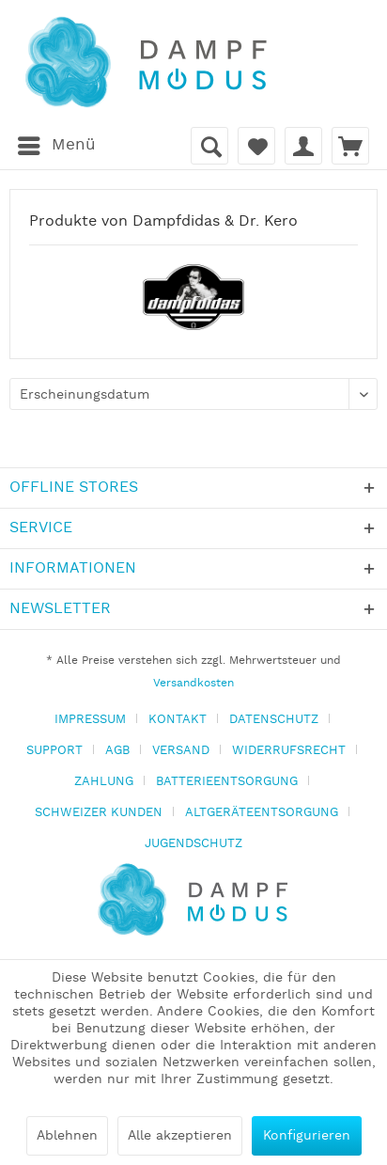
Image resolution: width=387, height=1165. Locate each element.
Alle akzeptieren (180, 1135)
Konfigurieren (306, 1135)
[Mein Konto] (303, 146)
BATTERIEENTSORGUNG (227, 782)
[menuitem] (56, 146)
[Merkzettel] (256, 146)
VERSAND (180, 751)
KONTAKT (177, 720)
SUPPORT (54, 751)
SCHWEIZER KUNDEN (99, 813)
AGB (117, 751)
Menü (57, 143)
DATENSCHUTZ (273, 720)
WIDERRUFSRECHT (289, 751)
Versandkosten (193, 683)
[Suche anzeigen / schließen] (209, 146)
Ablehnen (67, 1135)
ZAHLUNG (103, 782)
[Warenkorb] (350, 146)
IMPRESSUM (90, 720)
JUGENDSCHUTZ (193, 844)
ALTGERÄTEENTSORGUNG (261, 813)
